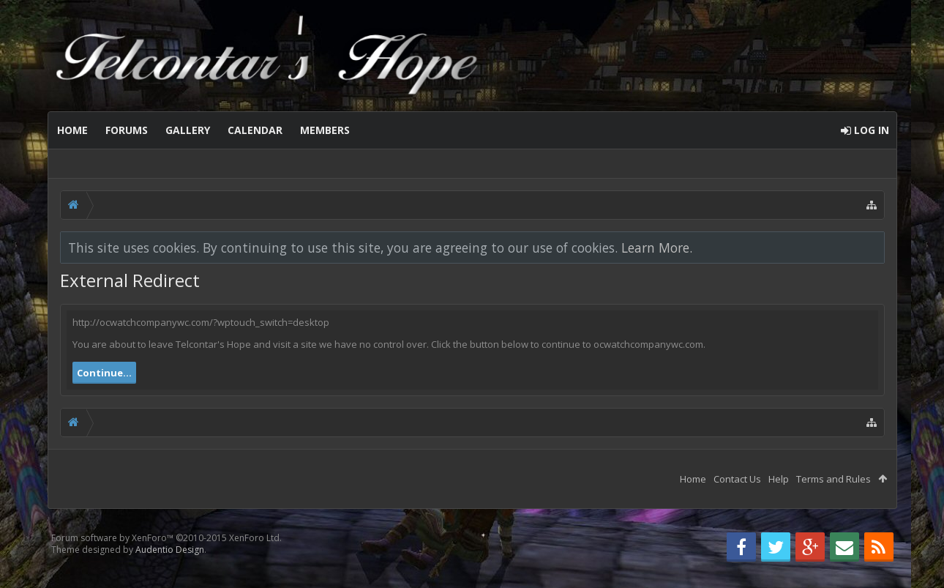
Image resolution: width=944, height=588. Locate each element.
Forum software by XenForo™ (166, 538)
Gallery (187, 130)
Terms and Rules (833, 478)
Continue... (104, 372)
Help (778, 478)
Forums (126, 130)
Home (72, 130)
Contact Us (737, 478)
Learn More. (656, 247)
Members (325, 130)
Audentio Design (169, 549)
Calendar (255, 130)
